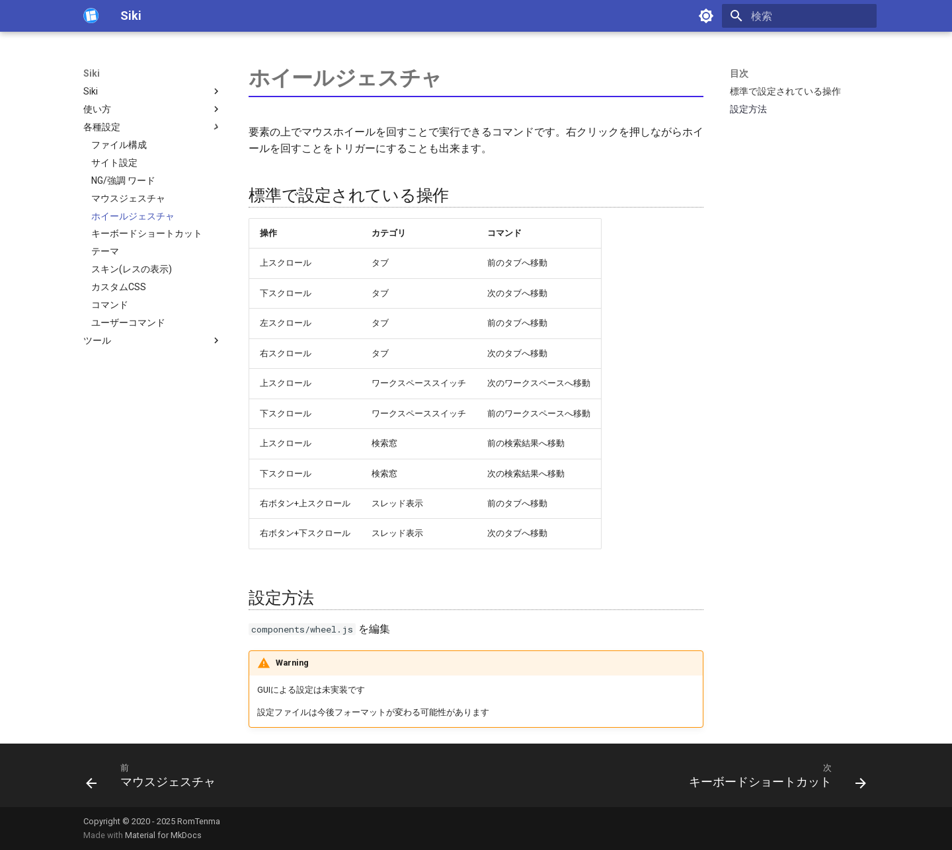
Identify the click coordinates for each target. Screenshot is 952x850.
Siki (91, 73)
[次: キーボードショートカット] (774, 779)
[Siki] (91, 16)
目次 (739, 73)
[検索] (799, 16)
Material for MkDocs (163, 835)
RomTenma (198, 821)
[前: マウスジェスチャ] (154, 779)
